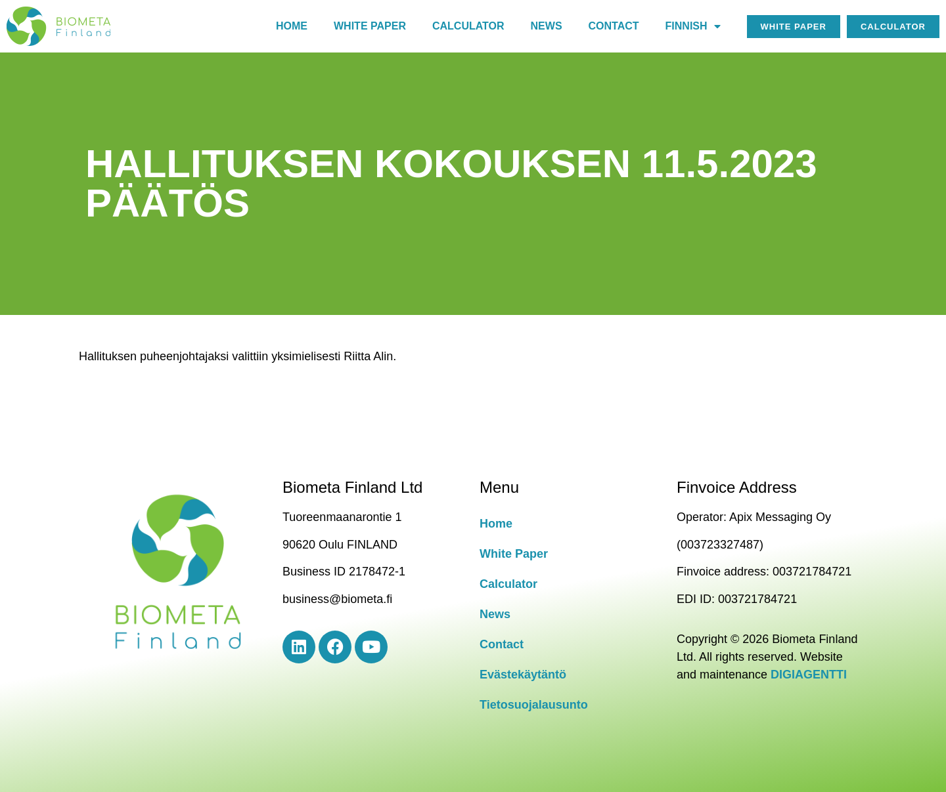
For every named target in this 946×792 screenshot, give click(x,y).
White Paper (514, 553)
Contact (614, 25)
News (546, 25)
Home (291, 25)
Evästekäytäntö (523, 674)
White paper (370, 25)
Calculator (468, 25)
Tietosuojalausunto (534, 704)
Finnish (693, 26)
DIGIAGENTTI (809, 674)
